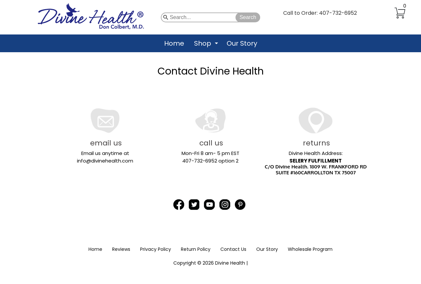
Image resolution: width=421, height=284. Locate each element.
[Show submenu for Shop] (216, 43)
